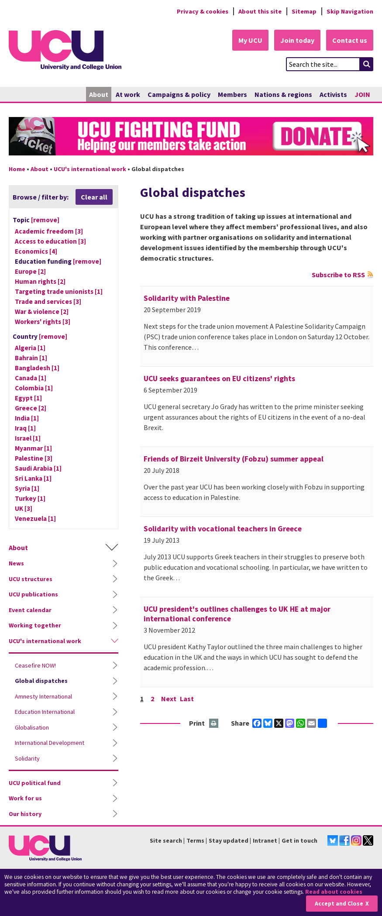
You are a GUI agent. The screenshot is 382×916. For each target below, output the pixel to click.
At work (128, 94)
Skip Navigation (350, 11)
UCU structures (30, 579)
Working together (35, 625)
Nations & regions (283, 94)
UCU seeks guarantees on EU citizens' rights (219, 378)
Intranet (265, 840)
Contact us (349, 40)
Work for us (25, 798)
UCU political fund (35, 783)
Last (187, 698)
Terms (195, 840)
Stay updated (228, 840)
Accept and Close (339, 903)
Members (232, 94)
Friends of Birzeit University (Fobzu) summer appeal (233, 459)
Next (168, 698)
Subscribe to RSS (338, 274)
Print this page (214, 724)
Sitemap (304, 11)
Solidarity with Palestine (187, 298)
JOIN (362, 94)
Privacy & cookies (202, 11)
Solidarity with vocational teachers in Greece (223, 529)
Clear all (94, 197)
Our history (25, 814)
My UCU (250, 40)
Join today (297, 40)
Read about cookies (333, 891)
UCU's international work (90, 169)
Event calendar (30, 610)
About (98, 94)
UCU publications (33, 594)
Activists (333, 94)
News (16, 563)
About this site (260, 11)
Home (17, 169)
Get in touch (299, 840)
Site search (166, 840)
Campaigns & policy (179, 94)
